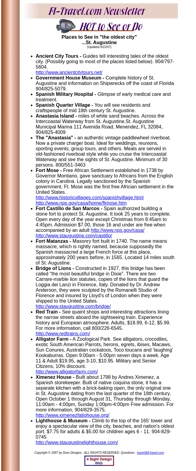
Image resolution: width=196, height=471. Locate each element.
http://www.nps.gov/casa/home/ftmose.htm (81, 203)
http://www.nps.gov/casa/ (117, 230)
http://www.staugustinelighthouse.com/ (77, 442)
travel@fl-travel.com (150, 452)
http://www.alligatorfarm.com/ (67, 371)
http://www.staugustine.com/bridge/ (73, 306)
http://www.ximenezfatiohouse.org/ (72, 415)
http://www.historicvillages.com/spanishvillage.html (90, 197)
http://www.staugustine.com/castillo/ (74, 235)
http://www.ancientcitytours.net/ (69, 72)
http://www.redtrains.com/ (63, 333)
